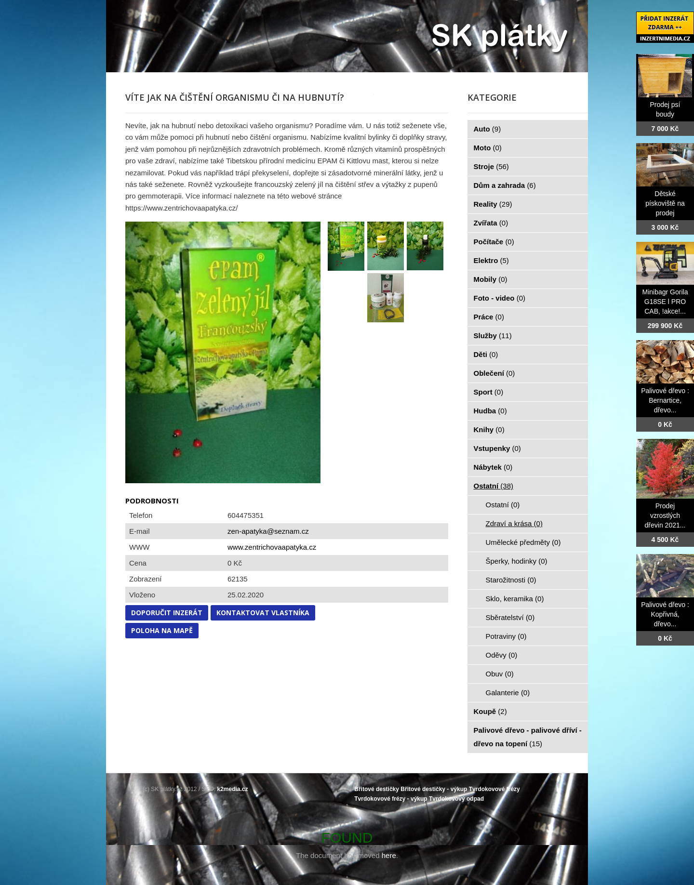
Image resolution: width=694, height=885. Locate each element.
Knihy (489, 429)
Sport (489, 392)
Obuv (500, 674)
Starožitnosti (511, 580)
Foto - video (500, 298)
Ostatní (494, 486)
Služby (493, 335)
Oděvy (502, 655)
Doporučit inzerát (166, 612)
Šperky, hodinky (516, 561)
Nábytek (493, 467)
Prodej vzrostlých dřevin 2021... (665, 515)
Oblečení (494, 373)
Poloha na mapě (162, 630)
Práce (489, 317)
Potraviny (506, 636)
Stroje (491, 166)
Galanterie (508, 692)
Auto (487, 129)
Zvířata (491, 223)
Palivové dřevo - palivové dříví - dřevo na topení (528, 737)
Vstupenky (497, 448)
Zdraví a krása (514, 523)
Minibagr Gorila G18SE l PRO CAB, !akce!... (665, 301)
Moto (488, 148)
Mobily (490, 279)
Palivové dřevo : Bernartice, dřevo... (665, 400)
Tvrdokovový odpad (456, 798)
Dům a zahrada (505, 185)
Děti (486, 354)
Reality (493, 204)
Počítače (494, 242)
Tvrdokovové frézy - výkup (390, 798)
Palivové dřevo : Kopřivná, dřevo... (665, 614)
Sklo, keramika (515, 598)
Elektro (491, 260)
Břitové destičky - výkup (433, 789)
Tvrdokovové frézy (494, 789)
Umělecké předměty (523, 542)
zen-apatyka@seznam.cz (268, 531)
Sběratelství (510, 617)
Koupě (490, 711)
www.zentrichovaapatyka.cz (271, 547)
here (389, 855)
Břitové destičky (376, 789)
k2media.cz (232, 789)
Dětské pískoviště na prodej (665, 203)
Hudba (490, 411)
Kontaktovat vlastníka (262, 612)
